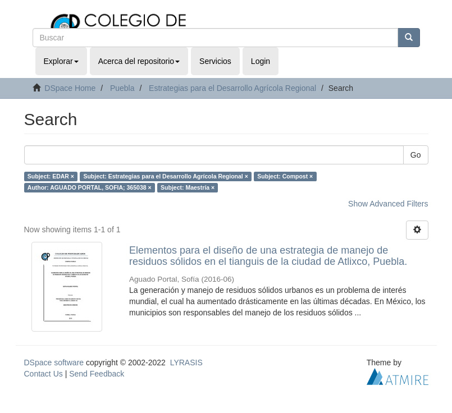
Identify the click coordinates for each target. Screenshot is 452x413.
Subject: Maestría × (187, 187)
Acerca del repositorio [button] (139, 61)
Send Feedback (96, 373)
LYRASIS (186, 362)
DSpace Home (69, 88)
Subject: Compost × (285, 176)
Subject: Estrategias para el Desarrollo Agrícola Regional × (165, 176)
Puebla (122, 88)
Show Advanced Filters (388, 203)
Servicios (215, 61)
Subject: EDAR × (51, 176)
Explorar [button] (61, 61)
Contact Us (43, 373)
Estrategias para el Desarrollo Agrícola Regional (232, 88)
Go (415, 154)
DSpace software (54, 362)
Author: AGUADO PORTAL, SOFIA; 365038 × (90, 187)
